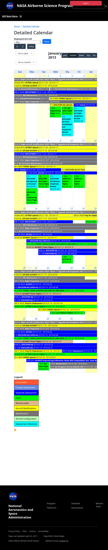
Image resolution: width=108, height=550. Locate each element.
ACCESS (41, 173)
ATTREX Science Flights (35, 306)
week (81, 55)
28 (36, 318)
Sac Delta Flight (67, 109)
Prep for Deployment (93, 215)
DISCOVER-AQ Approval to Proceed (31, 181)
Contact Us (63, 541)
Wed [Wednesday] (55, 71)
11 (83, 140)
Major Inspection (32, 101)
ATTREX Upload (31, 82)
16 (59, 208)
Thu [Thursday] (67, 71)
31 (36, 75)
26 (95, 267)
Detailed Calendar (31, 26)
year (65, 55)
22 (48, 267)
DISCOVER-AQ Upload (63, 105)
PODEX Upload (65, 98)
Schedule (75, 503)
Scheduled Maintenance (30, 98)
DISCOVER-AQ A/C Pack (75, 169)
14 (36, 208)
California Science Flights (66, 181)
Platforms (51, 507)
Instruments (77, 507)
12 (95, 140)
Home (17, 26)
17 (71, 208)
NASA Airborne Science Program (45, 5)
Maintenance (61, 363)
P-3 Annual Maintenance (28, 89)
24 (71, 267)
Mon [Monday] (32, 71)
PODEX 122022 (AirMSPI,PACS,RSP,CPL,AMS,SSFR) (55, 244)
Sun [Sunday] (20, 71)
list (94, 55)
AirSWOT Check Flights (44, 247)
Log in (86, 3)
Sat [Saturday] (91, 71)
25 (83, 267)
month (73, 55)
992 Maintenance (30, 95)
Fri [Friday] (79, 71)
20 (24, 267)
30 (24, 75)
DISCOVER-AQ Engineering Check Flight (31, 196)
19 (95, 208)
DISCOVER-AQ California (40, 241)
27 (24, 318)
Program (51, 503)
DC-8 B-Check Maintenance (66, 89)
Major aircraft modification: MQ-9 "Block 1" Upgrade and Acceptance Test (52, 79)
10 (71, 140)
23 (59, 267)
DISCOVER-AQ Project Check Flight (43, 181)
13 (24, 208)
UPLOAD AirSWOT (29, 86)
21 (36, 267)
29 (48, 318)
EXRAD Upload (53, 309)
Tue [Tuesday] (43, 71)
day (88, 55)
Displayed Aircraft (23, 39)
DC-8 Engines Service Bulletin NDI (69, 367)
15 (48, 208)
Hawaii (82, 105)
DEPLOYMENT (31, 92)
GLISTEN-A (66, 259)
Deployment (78, 351)
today (31, 46)
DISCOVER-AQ (51, 250)
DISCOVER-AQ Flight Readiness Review (78, 114)
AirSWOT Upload (30, 237)
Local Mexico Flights (64, 313)
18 (83, 208)
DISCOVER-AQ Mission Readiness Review (55, 182)
